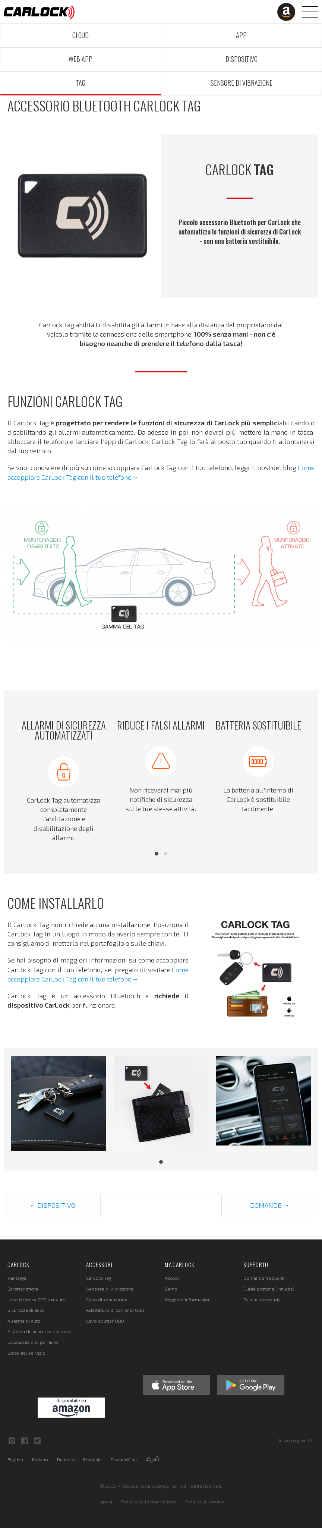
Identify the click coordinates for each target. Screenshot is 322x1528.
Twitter (37, 1440)
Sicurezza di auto (25, 1310)
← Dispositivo (52, 1205)
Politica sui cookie (204, 1502)
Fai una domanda (262, 1299)
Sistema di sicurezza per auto (39, 1331)
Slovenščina (124, 1459)
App (241, 35)
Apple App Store (176, 1385)
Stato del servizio (26, 1353)
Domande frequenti (264, 1278)
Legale (105, 1502)
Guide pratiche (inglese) (268, 1289)
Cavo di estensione (106, 1299)
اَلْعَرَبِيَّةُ (152, 1459)
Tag (80, 83)
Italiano (40, 1459)
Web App (80, 59)
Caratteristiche (22, 1289)
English (15, 1459)
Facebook (24, 1440)
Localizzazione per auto (32, 1342)
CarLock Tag (98, 1278)
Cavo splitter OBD (105, 1321)
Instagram (11, 1440)
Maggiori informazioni (188, 1299)
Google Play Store (250, 1385)
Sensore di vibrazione (241, 83)
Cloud (80, 35)
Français (92, 1459)
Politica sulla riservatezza (149, 1502)
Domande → (270, 1205)
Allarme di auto (24, 1321)
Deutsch (65, 1459)
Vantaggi (16, 1278)
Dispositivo (241, 59)
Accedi (172, 1278)
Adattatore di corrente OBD (115, 1310)
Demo (171, 1289)
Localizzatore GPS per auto (36, 1299)
